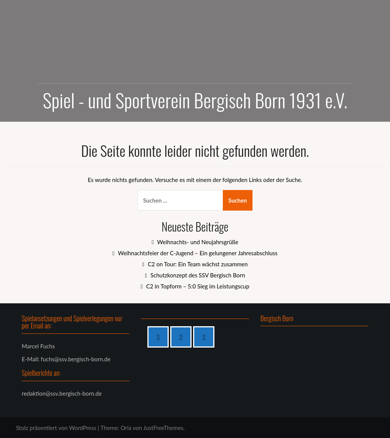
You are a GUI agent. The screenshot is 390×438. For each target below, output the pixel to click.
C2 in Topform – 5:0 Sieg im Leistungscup (197, 286)
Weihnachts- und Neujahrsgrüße (197, 241)
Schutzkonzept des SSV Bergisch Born (197, 275)
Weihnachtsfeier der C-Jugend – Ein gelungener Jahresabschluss (197, 253)
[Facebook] (160, 336)
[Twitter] (205, 336)
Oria (126, 427)
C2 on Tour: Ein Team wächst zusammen (198, 264)
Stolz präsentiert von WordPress (56, 427)
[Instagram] (182, 336)
